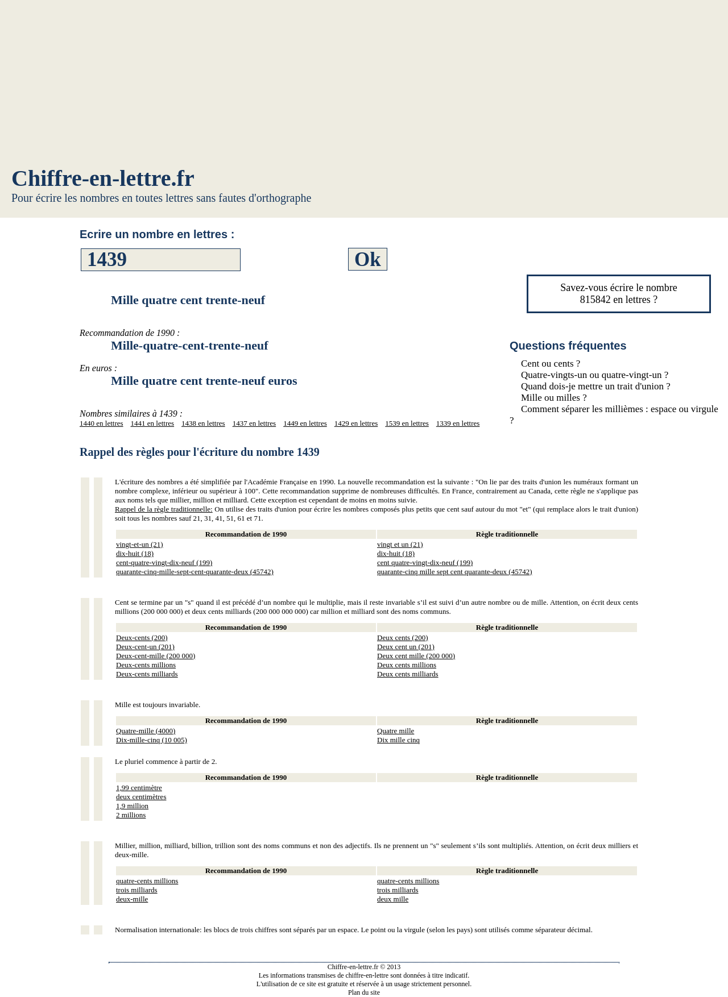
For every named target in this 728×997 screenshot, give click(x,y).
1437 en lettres (254, 423)
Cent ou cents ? (550, 363)
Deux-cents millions (146, 664)
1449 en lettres (305, 423)
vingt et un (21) (400, 544)
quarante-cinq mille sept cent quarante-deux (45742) (454, 571)
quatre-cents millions (147, 880)
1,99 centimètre (139, 787)
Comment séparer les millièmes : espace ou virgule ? (614, 415)
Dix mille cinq (398, 740)
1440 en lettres (101, 423)
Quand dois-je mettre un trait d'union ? (596, 386)
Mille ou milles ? (554, 397)
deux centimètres (141, 796)
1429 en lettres (356, 423)
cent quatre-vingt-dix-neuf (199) (425, 562)
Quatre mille (395, 730)
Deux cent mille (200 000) (416, 655)
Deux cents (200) (402, 637)
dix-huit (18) (135, 553)
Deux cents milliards (408, 674)
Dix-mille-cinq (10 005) (151, 740)
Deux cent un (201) (406, 646)
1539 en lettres (407, 423)
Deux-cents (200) (142, 637)
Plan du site (364, 992)
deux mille (392, 899)
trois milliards (137, 890)
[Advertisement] (364, 85)
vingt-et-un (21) (139, 544)
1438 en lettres (203, 423)
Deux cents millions (406, 664)
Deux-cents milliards (147, 674)
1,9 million (132, 805)
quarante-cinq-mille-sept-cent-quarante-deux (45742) (195, 571)
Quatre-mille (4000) (145, 730)
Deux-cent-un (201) (145, 646)
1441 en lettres (153, 423)
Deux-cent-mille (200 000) (155, 655)
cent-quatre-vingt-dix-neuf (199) (164, 562)
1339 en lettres (458, 423)
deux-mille (132, 899)
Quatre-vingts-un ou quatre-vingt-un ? (594, 374)
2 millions (131, 815)
